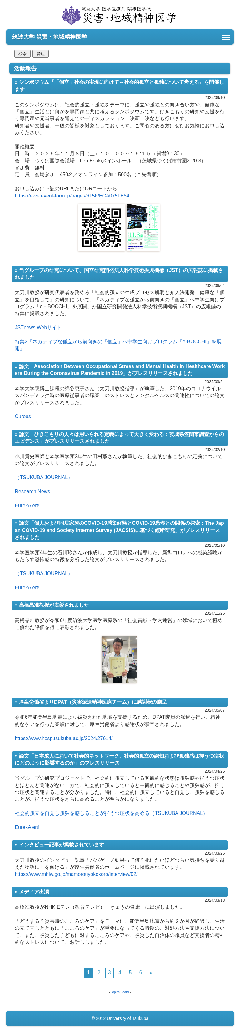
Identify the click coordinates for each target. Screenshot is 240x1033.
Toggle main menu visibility (226, 35)
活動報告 (120, 522)
